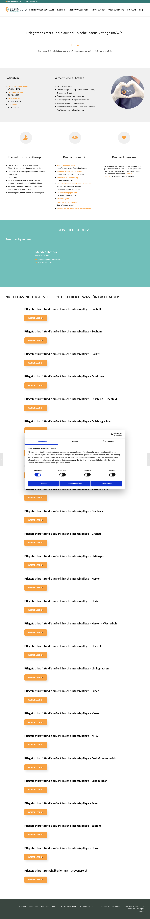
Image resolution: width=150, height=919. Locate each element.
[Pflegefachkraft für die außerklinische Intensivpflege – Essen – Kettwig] (148, 459)
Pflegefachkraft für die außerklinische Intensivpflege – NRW (61, 735)
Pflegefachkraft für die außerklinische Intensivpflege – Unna (61, 848)
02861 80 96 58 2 (44, 262)
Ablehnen (43, 483)
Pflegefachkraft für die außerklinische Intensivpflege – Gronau (62, 533)
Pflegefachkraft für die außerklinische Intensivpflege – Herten (62, 578)
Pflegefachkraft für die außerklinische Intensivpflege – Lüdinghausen (66, 668)
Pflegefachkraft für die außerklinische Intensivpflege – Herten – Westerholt (70, 623)
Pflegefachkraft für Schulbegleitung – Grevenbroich (56, 870)
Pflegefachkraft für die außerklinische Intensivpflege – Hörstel (62, 646)
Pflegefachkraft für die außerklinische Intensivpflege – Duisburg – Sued (68, 421)
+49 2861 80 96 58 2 (32, 1)
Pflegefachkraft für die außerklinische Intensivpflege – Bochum (63, 331)
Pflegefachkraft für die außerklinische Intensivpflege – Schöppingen (65, 780)
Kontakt (22, 906)
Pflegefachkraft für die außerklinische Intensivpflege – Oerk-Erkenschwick (70, 758)
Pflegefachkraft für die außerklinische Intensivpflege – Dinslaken (64, 376)
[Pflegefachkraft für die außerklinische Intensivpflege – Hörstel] (1, 459)
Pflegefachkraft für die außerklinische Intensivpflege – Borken (62, 353)
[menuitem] (42, 9)
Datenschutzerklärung (49, 906)
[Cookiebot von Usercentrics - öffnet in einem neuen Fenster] (112, 434)
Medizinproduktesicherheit (110, 906)
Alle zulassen (107, 483)
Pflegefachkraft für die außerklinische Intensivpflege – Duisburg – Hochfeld (70, 398)
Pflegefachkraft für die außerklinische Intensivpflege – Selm (61, 803)
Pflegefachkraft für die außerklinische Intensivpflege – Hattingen (64, 556)
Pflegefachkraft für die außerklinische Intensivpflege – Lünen (61, 690)
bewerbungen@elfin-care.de (49, 259)
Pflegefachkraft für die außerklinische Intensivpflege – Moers (61, 713)
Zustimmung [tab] (42, 441)
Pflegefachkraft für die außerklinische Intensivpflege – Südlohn (63, 825)
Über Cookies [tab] (108, 441)
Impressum (33, 906)
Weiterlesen (35, 318)
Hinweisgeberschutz (88, 906)
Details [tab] (75, 441)
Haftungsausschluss (69, 906)
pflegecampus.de (68, 205)
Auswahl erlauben (75, 483)
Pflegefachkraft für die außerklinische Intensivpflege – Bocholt (62, 309)
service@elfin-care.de (14, 1)
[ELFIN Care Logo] (16, 9)
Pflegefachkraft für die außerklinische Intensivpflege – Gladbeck (63, 511)
